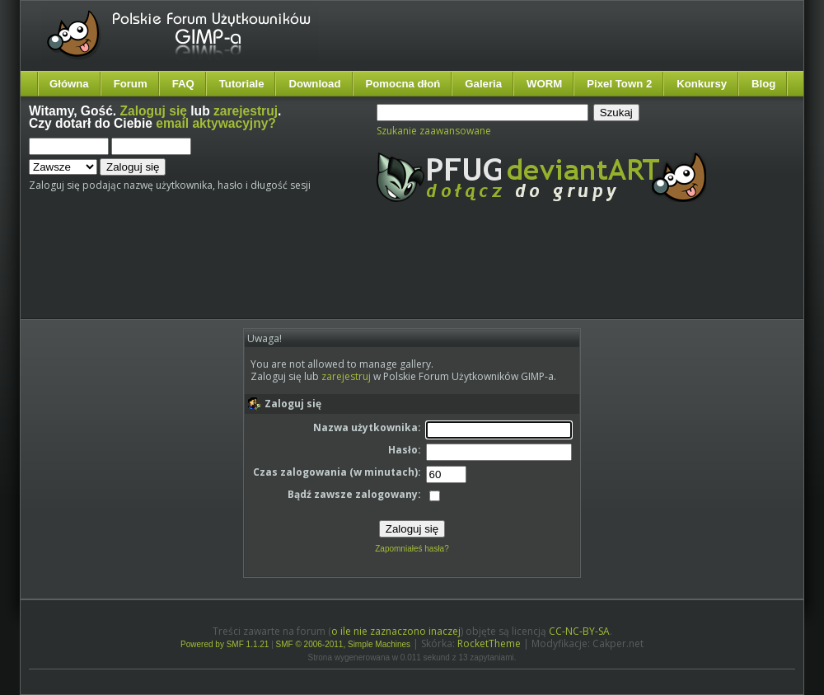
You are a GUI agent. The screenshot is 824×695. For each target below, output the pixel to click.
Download (314, 83)
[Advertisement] (336, 274)
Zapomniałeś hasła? (412, 548)
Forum (130, 83)
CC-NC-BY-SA (579, 631)
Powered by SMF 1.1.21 (224, 644)
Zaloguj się (153, 111)
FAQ (183, 83)
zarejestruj (245, 111)
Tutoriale (242, 83)
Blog (763, 83)
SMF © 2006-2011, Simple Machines (343, 644)
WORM (544, 83)
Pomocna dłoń (403, 83)
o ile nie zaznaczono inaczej (396, 631)
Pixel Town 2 (619, 83)
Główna (69, 83)
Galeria (483, 83)
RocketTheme (489, 643)
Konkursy (702, 83)
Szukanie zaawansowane (434, 131)
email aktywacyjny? (216, 123)
